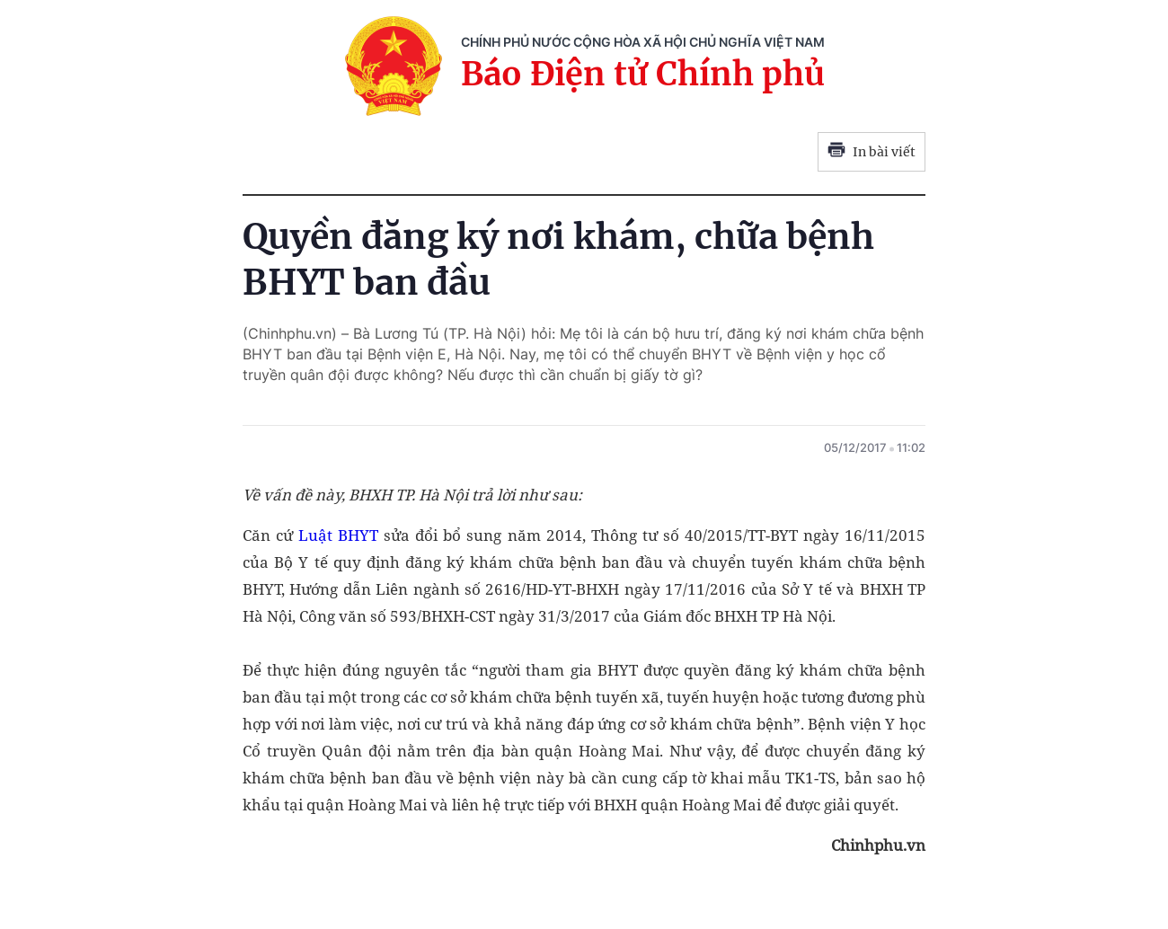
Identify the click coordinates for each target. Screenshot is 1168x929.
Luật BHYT (338, 535)
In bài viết (871, 152)
